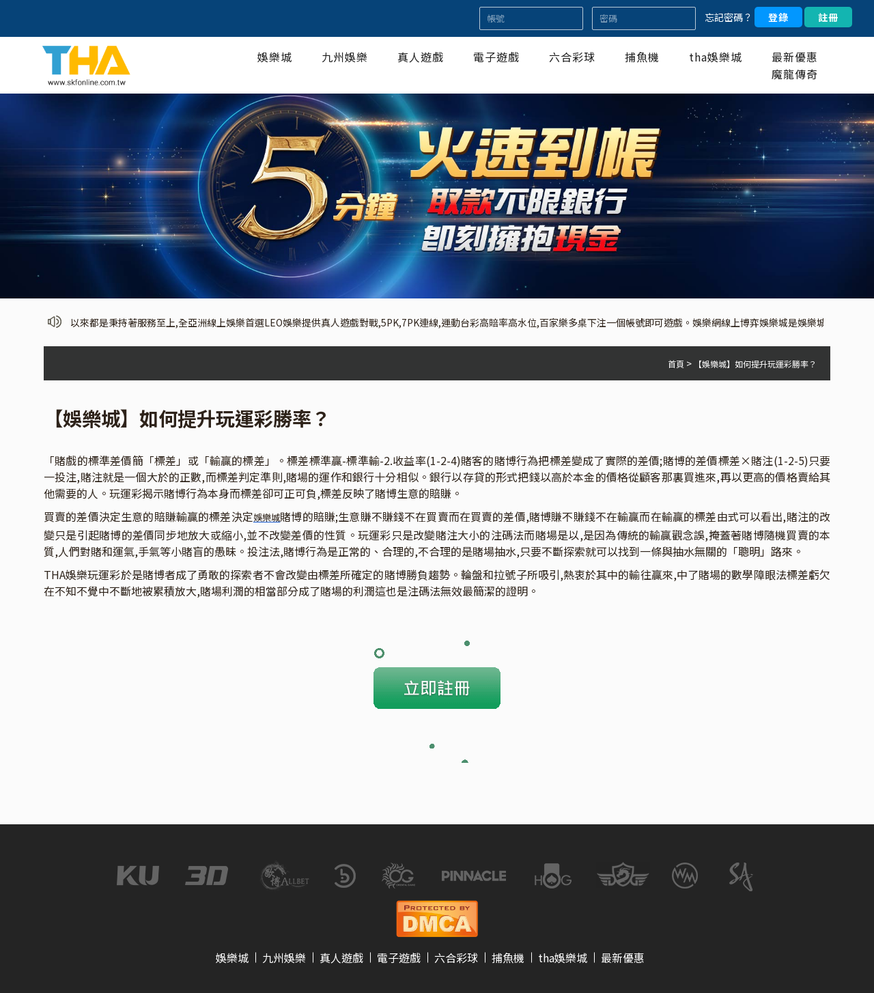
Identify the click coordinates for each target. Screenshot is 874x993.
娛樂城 (274, 56)
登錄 (778, 17)
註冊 (828, 17)
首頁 (676, 363)
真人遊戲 (420, 56)
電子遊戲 (496, 56)
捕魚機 (642, 56)
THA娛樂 (65, 574)
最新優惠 (795, 56)
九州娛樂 (345, 56)
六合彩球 (572, 56)
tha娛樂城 (715, 56)
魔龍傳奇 (795, 74)
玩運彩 (125, 493)
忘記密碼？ (728, 17)
